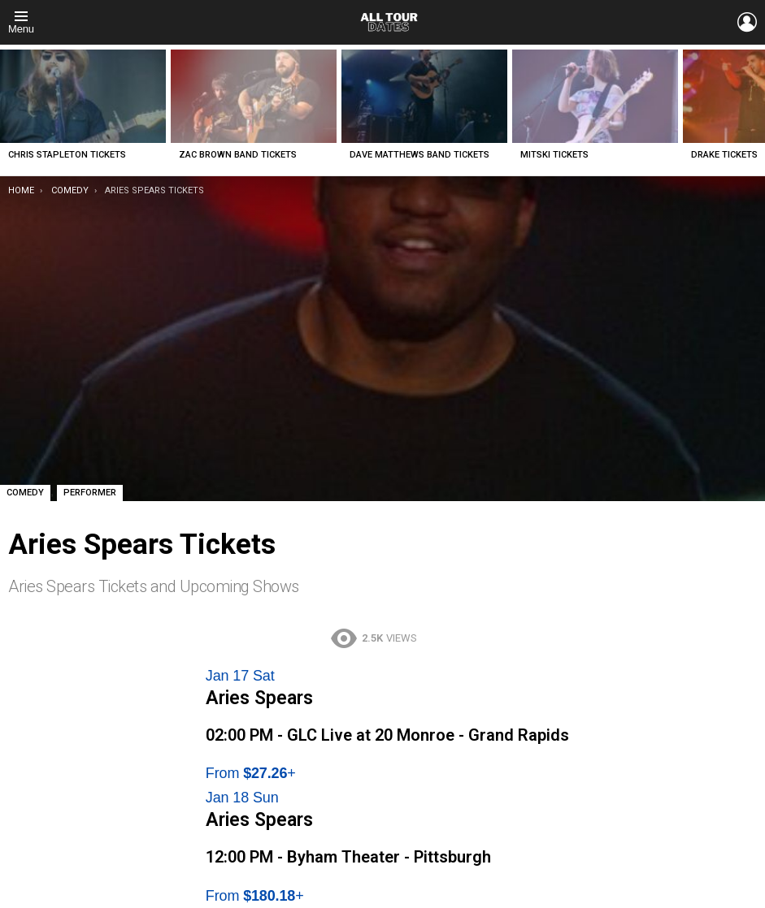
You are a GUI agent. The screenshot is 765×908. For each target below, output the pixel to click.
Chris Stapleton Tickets (67, 154)
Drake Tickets (724, 154)
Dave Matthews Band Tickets (419, 154)
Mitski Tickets (554, 154)
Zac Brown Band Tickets (238, 154)
